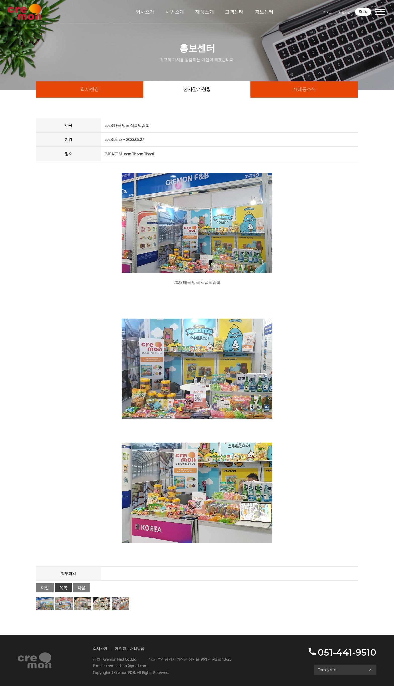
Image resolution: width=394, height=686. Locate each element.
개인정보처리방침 (129, 648)
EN (365, 12)
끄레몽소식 (304, 89)
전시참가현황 (197, 89)
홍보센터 (264, 12)
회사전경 (89, 89)
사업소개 (174, 12)
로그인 (327, 12)
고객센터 (234, 12)
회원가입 (344, 12)
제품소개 (204, 12)
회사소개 (145, 12)
